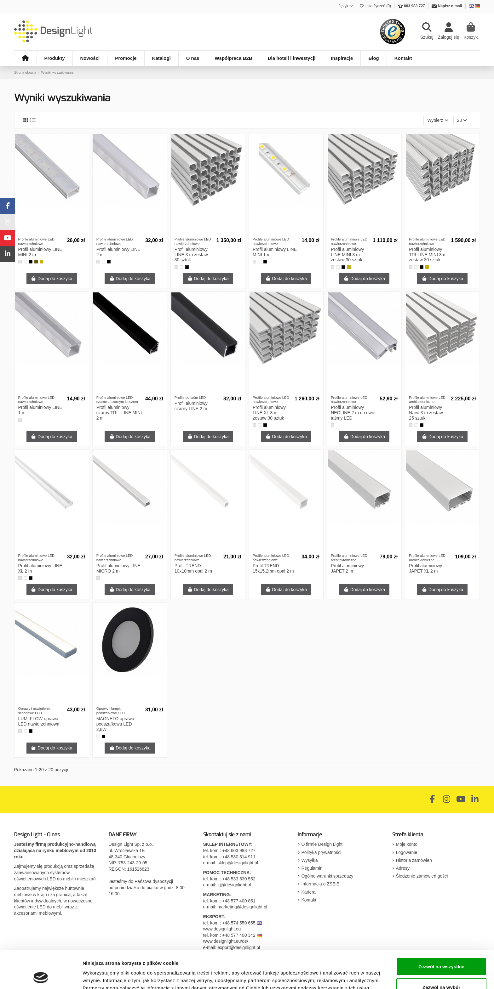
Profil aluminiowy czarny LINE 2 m (191, 406)
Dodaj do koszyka (51, 278)
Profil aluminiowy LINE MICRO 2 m (118, 568)
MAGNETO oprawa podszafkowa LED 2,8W (115, 724)
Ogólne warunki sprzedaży (327, 876)
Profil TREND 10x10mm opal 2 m (193, 568)
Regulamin (312, 868)
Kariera (309, 892)
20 (462, 120)
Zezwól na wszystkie (441, 931)
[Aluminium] (20, 261)
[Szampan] (36, 261)
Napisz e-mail (450, 6)
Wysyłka (310, 860)
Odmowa (441, 972)
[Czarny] (30, 261)
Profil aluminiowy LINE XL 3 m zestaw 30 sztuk (269, 413)
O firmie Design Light (322, 844)
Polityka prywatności (322, 852)
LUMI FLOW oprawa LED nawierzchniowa (39, 721)
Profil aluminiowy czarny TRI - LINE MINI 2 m (119, 413)
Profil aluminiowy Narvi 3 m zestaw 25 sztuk (426, 413)
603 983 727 (414, 6)
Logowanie (406, 852)
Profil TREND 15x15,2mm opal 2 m (273, 568)
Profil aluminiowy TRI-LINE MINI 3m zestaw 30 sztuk (427, 255)
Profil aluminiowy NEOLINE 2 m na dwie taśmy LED (353, 413)
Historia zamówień (414, 860)
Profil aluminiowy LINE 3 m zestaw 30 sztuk (191, 255)
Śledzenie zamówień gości (422, 876)
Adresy (403, 868)
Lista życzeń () (376, 6)
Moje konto (406, 844)
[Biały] (25, 261)
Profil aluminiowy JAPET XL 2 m (425, 568)
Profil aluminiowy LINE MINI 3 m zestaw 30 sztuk (347, 255)
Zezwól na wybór (441, 951)
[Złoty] (41, 261)
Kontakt (309, 899)
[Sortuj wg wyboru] (437, 120)
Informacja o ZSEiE (321, 883)
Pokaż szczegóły (336, 972)
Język (346, 6)
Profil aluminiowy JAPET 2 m (347, 568)
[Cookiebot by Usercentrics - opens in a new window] (40, 976)
